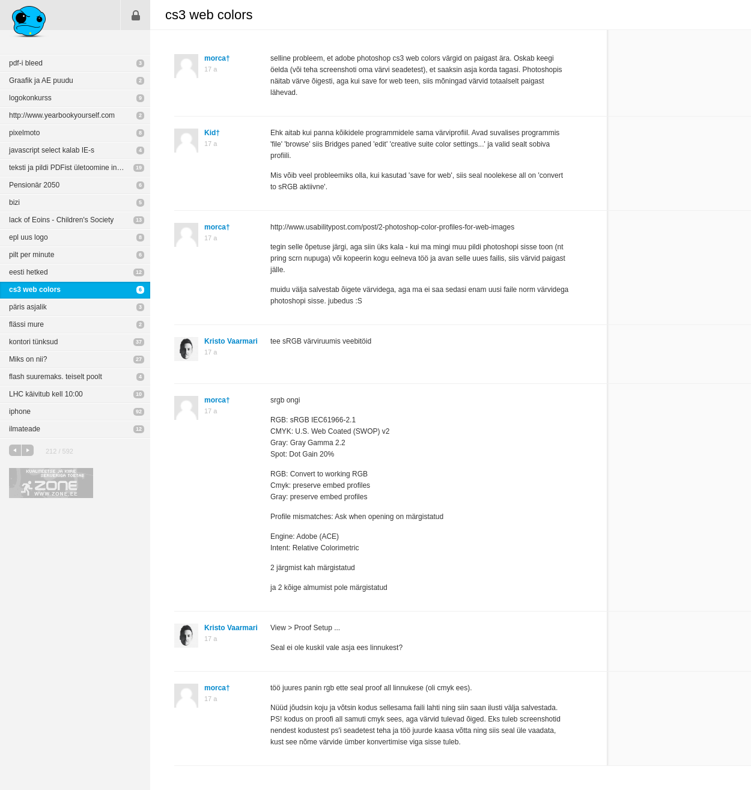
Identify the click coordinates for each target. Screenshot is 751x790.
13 (139, 220)
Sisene (136, 15)
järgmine (28, 450)
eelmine (15, 450)
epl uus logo (28, 237)
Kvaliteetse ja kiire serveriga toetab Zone (51, 483)
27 (139, 359)
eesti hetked (28, 272)
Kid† (212, 133)
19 (139, 168)
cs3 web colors (35, 289)
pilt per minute (31, 255)
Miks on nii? (28, 359)
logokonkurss (30, 98)
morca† (217, 58)
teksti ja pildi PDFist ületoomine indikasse (75, 167)
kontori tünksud (33, 342)
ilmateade (24, 429)
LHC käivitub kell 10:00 (46, 394)
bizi (14, 202)
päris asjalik (28, 307)
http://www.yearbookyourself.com (62, 115)
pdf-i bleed (26, 63)
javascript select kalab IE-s (51, 150)
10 (139, 394)
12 (139, 272)
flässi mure (26, 324)
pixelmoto (24, 133)
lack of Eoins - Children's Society (61, 220)
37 (139, 342)
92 (139, 412)
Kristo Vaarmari (231, 341)
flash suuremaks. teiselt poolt (55, 376)
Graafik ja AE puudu (41, 80)
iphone (20, 411)
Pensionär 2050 (34, 185)
